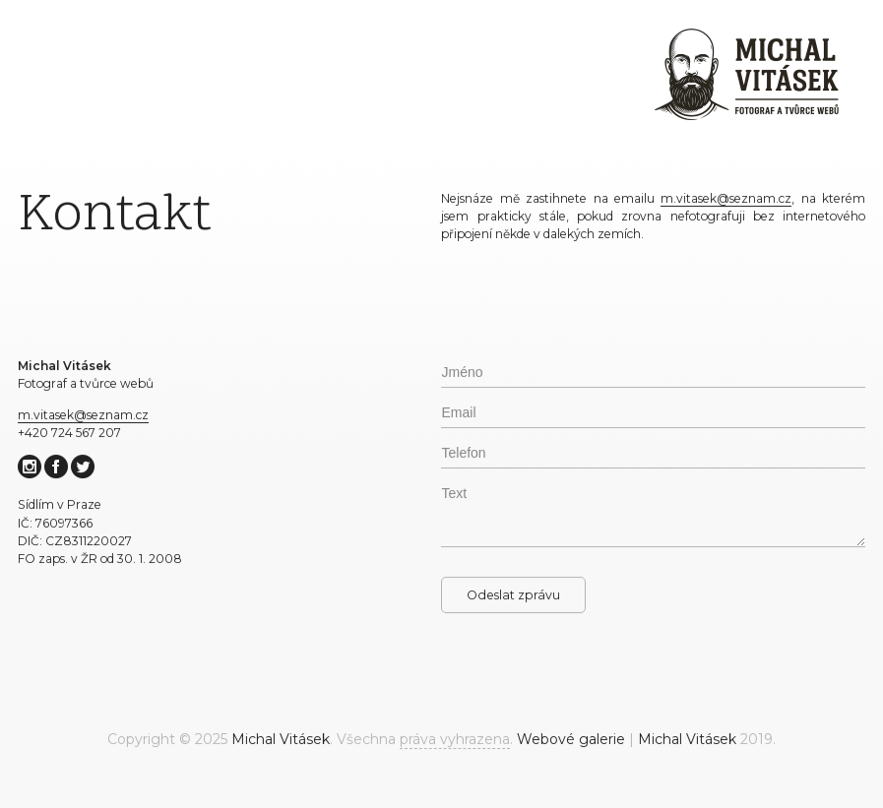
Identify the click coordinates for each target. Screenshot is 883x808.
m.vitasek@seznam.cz (83, 417)
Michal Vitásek (280, 743)
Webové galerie (571, 743)
